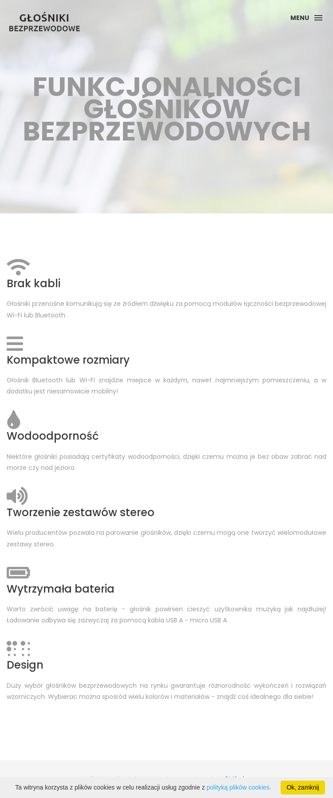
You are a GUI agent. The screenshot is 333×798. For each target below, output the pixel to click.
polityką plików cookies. (238, 787)
